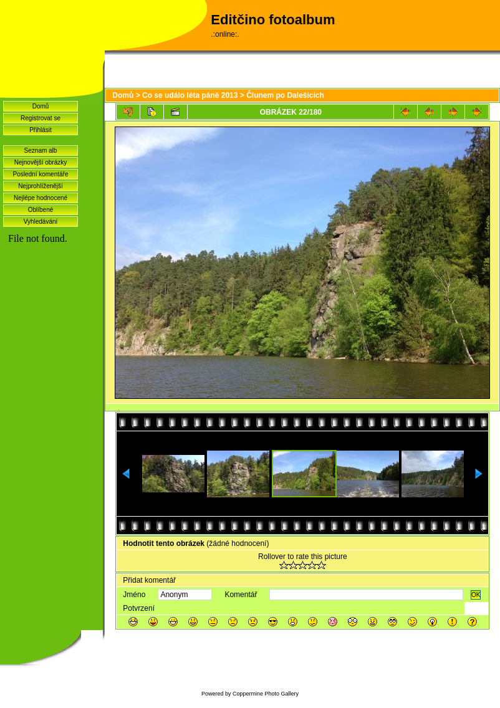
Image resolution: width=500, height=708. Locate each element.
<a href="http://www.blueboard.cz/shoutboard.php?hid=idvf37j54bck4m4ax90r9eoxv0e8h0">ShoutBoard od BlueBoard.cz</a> (51, 399)
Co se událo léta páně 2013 (190, 95)
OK (475, 594)
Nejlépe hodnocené (40, 197)
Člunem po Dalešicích (285, 95)
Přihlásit (40, 130)
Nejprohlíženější (40, 186)
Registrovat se (40, 118)
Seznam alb (40, 150)
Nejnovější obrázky (40, 162)
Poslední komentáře (41, 174)
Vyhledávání (41, 221)
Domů (40, 106)
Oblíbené (41, 209)
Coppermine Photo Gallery (266, 694)
